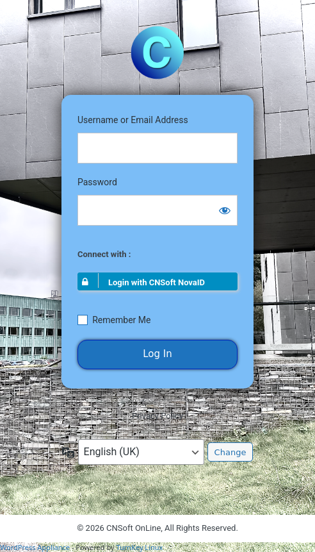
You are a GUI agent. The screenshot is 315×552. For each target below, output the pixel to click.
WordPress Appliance (35, 547)
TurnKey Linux (139, 547)
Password (97, 182)
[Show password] (225, 210)
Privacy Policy (157, 416)
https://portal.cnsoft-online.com (157, 52)
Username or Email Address (132, 120)
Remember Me (121, 320)
